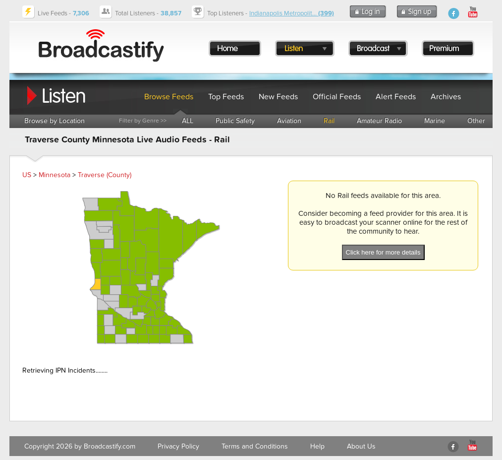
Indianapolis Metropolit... (291, 13)
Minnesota (54, 175)
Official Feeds (337, 97)
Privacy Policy (178, 446)
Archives (446, 97)
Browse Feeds (168, 97)
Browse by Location (54, 121)
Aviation (289, 121)
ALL (187, 121)
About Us (361, 446)
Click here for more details (383, 252)
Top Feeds (226, 97)
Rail (329, 121)
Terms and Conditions (255, 446)
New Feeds (278, 97)
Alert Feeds (396, 97)
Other (476, 121)
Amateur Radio (379, 121)
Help (317, 446)
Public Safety (235, 121)
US (26, 175)
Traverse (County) (104, 175)
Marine (434, 121)
